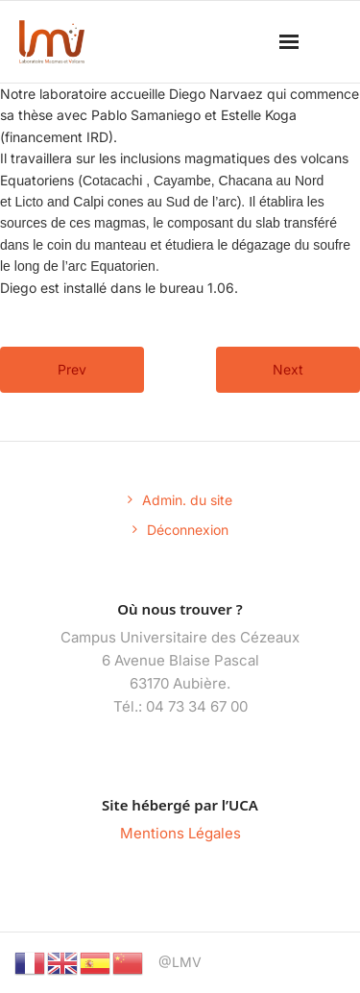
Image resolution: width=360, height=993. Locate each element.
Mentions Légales (180, 833)
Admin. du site (187, 500)
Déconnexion (187, 529)
